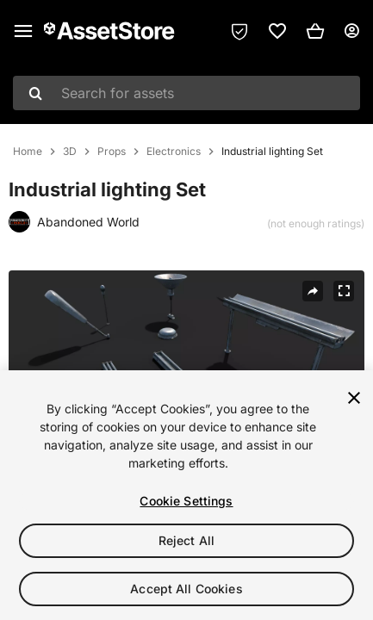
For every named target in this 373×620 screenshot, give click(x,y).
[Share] (312, 291)
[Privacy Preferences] (239, 31)
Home (27, 152)
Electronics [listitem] (173, 152)
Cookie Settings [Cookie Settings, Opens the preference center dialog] (186, 500)
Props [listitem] (111, 152)
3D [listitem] (70, 152)
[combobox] (186, 93)
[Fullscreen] (343, 291)
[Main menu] (23, 31)
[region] (186, 495)
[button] (315, 31)
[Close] (354, 398)
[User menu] (351, 31)
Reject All (186, 540)
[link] (277, 31)
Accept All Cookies (186, 588)
